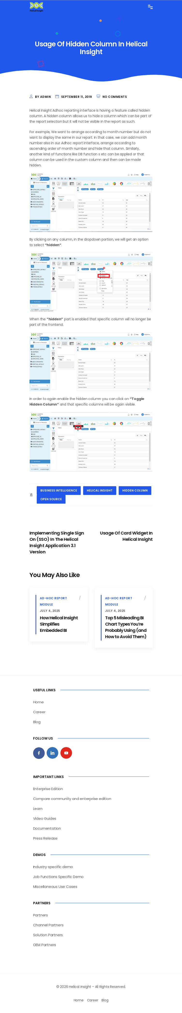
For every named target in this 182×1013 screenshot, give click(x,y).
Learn (38, 808)
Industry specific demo (53, 866)
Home (38, 702)
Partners (40, 915)
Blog (37, 721)
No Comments (114, 97)
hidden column (135, 490)
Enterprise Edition (48, 788)
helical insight (100, 490)
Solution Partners (48, 934)
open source (51, 499)
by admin (43, 97)
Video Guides (45, 818)
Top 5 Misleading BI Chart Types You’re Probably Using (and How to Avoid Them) (125, 627)
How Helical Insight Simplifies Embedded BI (59, 624)
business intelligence (58, 490)
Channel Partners (48, 924)
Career (39, 711)
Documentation (47, 828)
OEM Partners (44, 944)
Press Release (45, 838)
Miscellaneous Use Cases (55, 886)
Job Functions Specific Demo (58, 876)
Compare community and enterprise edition (72, 798)
